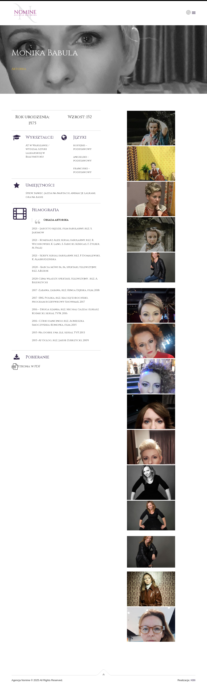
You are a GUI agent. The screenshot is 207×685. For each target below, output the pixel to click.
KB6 (193, 680)
